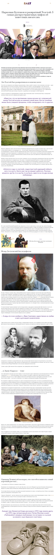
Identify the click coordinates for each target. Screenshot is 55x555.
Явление (27, 22)
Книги (40, 239)
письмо (38, 297)
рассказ (9, 375)
